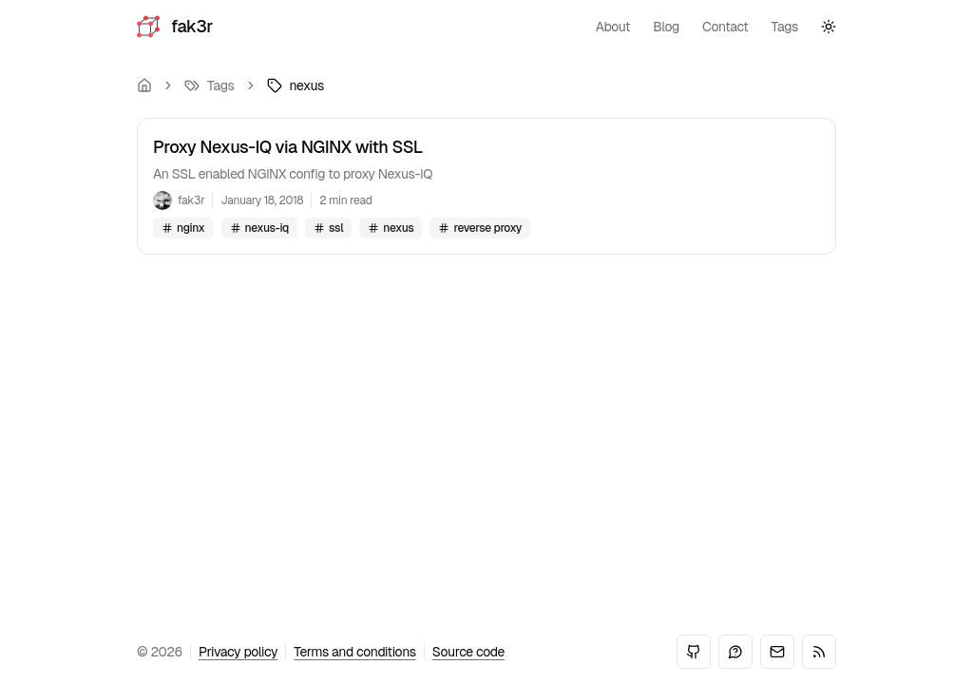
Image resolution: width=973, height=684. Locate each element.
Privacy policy (238, 651)
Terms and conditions (355, 651)
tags (785, 26)
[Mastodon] (735, 652)
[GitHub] (694, 652)
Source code (468, 651)
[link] (296, 85)
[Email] (777, 652)
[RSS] (819, 652)
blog (666, 26)
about (613, 26)
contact (725, 26)
